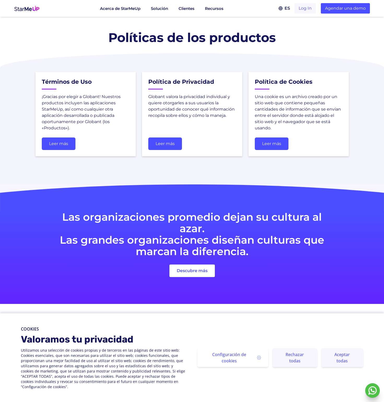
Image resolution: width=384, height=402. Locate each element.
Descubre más (192, 270)
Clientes (186, 8)
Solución (159, 8)
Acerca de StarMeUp (120, 8)
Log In (305, 8)
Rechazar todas (295, 358)
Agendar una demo (345, 8)
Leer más (58, 143)
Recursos (214, 8)
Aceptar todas (342, 358)
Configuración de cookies (236, 358)
